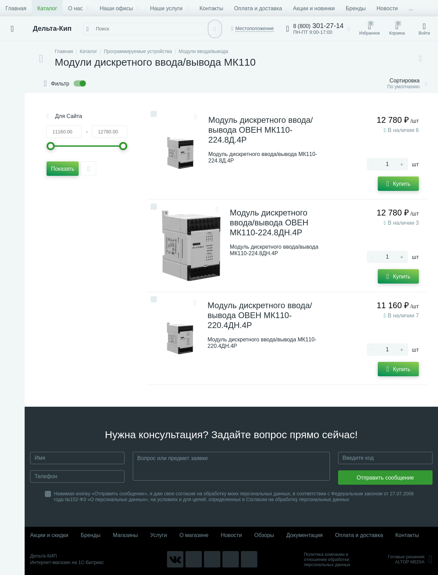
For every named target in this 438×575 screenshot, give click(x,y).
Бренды (356, 8)
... (411, 8)
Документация (304, 535)
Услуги (158, 535)
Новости (387, 8)
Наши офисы (119, 8)
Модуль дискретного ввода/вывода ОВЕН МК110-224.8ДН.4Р (269, 222)
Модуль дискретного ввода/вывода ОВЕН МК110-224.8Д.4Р (260, 129)
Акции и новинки (314, 8)
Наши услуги (169, 8)
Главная (15, 8)
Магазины (125, 535)
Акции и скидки (49, 535)
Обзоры (264, 535)
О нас (78, 8)
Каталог (47, 8)
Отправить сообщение (385, 478)
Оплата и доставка (258, 8)
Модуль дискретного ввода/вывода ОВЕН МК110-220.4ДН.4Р (260, 315)
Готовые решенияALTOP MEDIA (410, 559)
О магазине (193, 535)
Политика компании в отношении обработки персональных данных (327, 559)
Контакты (211, 8)
